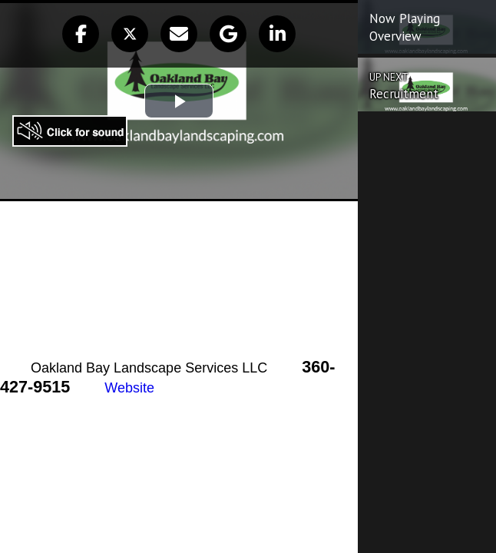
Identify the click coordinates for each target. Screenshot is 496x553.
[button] (80, 33)
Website (129, 388)
